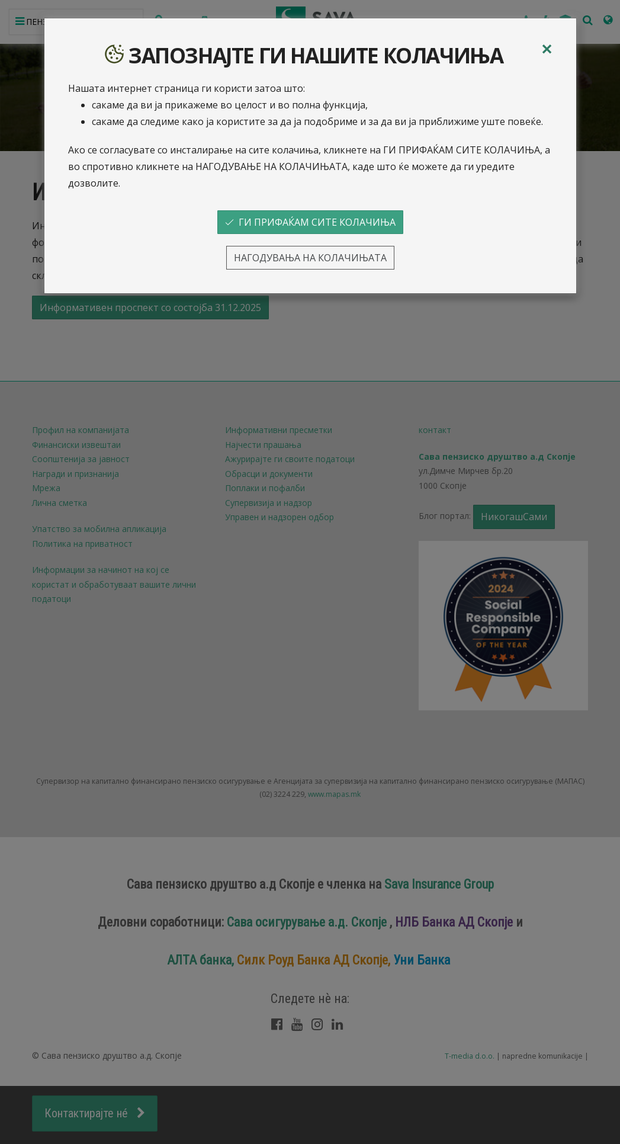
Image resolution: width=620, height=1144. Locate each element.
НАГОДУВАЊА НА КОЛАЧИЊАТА (310, 257)
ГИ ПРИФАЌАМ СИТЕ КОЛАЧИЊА (310, 222)
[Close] (546, 49)
